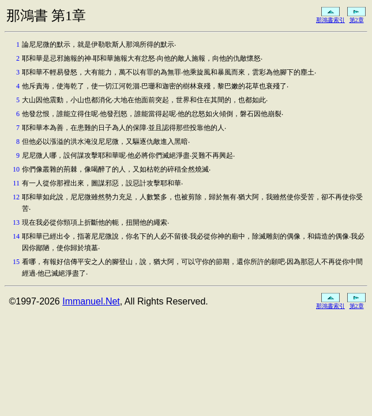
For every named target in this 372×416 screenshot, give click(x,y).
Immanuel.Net (91, 301)
